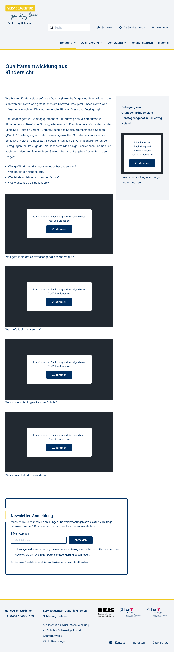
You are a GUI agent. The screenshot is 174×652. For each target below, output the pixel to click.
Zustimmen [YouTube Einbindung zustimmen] (59, 229)
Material (163, 42)
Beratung (66, 42)
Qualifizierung (90, 42)
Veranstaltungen (142, 42)
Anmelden (80, 540)
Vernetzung (115, 42)
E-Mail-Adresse (20, 533)
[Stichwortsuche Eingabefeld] (69, 27)
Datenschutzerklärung (60, 554)
